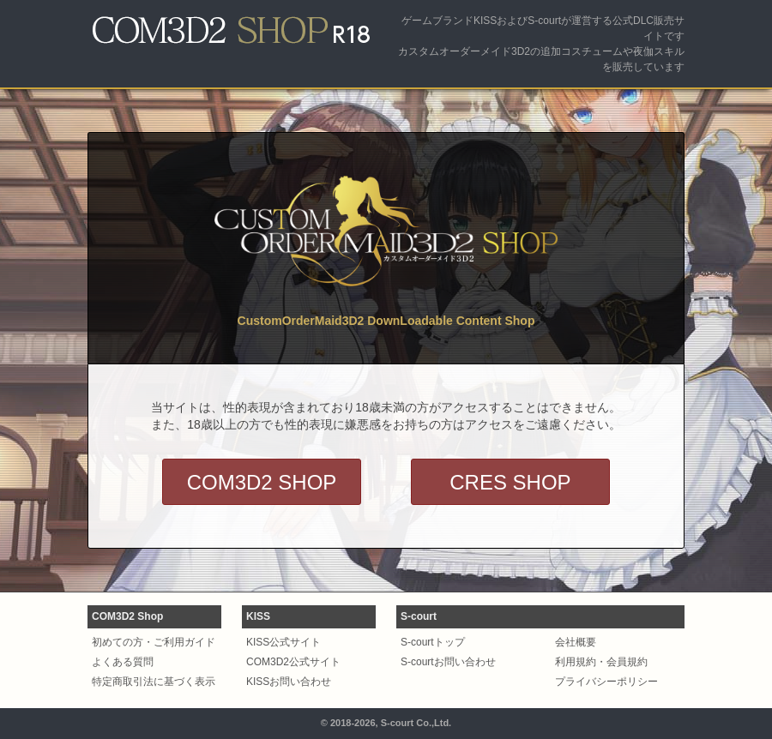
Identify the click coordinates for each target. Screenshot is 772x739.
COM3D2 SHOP (262, 482)
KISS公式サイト (283, 642)
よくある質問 (123, 662)
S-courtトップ (433, 642)
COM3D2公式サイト (293, 662)
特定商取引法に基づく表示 (153, 682)
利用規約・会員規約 (601, 662)
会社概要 (575, 642)
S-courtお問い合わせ (448, 662)
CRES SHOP (509, 482)
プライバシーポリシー (606, 682)
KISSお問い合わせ (288, 682)
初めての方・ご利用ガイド (153, 642)
